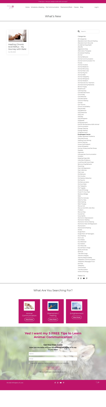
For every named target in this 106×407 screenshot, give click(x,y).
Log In (97, 7)
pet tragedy (82, 198)
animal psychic (83, 75)
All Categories (82, 39)
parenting (81, 175)
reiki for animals (83, 209)
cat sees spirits (83, 103)
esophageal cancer (84, 141)
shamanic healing (84, 232)
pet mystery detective (85, 188)
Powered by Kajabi (94, 403)
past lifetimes (82, 179)
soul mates (81, 254)
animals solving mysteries (86, 88)
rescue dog (82, 224)
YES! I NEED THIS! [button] (53, 384)
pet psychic (82, 190)
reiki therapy (82, 215)
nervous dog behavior (85, 173)
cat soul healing (83, 105)
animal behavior (83, 58)
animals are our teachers (86, 86)
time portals (82, 283)
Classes (76, 7)
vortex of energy (83, 288)
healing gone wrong (85, 147)
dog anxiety (82, 113)
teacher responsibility (85, 273)
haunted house (83, 145)
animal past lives (84, 73)
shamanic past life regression (88, 237)
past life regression (84, 177)
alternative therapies (85, 52)
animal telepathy (84, 79)
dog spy (80, 122)
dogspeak (81, 126)
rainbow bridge (83, 205)
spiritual (80, 266)
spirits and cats (83, 264)
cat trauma (82, 109)
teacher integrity (83, 271)
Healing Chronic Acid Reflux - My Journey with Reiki (17, 48)
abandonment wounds (85, 43)
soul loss (81, 252)
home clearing (83, 150)
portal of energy (83, 201)
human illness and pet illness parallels (87, 157)
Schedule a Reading (37, 7)
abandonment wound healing (88, 41)
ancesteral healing (84, 54)
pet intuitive (82, 186)
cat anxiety (81, 99)
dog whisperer (83, 124)
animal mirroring (83, 71)
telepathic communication (87, 275)
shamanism (82, 239)
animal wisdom (83, 84)
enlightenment (83, 139)
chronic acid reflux (84, 111)
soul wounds (82, 260)
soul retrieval (82, 256)
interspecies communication (87, 162)
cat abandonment (84, 96)
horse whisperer (83, 154)
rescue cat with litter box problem (87, 221)
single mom (82, 245)
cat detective (82, 101)
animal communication (86, 60)
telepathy (81, 281)
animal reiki (82, 77)
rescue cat (81, 218)
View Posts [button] (29, 336)
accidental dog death (85, 45)
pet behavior (82, 184)
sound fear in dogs (84, 262)
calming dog (82, 94)
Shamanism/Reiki (66, 7)
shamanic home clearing (86, 235)
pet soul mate (82, 194)
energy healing (83, 137)
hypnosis (81, 160)
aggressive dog (83, 50)
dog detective (82, 118)
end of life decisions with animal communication (86, 132)
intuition (80, 164)
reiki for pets (82, 211)
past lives (81, 181)
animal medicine (83, 69)
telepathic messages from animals (87, 278)
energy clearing (83, 135)
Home (27, 7)
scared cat (81, 226)
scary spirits (82, 228)
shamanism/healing (84, 241)
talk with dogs (83, 269)
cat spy (80, 107)
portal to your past (84, 203)
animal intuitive (83, 67)
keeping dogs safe (84, 167)
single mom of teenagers (86, 247)
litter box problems (84, 169)
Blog (81, 7)
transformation (83, 286)
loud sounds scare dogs (86, 171)
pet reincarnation (84, 192)
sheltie (80, 243)
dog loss (81, 120)
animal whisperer (84, 82)
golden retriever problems (87, 143)
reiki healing (82, 213)
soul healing (82, 249)
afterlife (80, 48)
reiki (79, 207)
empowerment (83, 128)
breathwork (82, 92)
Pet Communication (52, 7)
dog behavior (82, 116)
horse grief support (84, 152)
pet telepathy (82, 196)
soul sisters (81, 258)
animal (80, 56)
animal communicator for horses (86, 64)
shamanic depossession (86, 230)
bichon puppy (82, 90)
